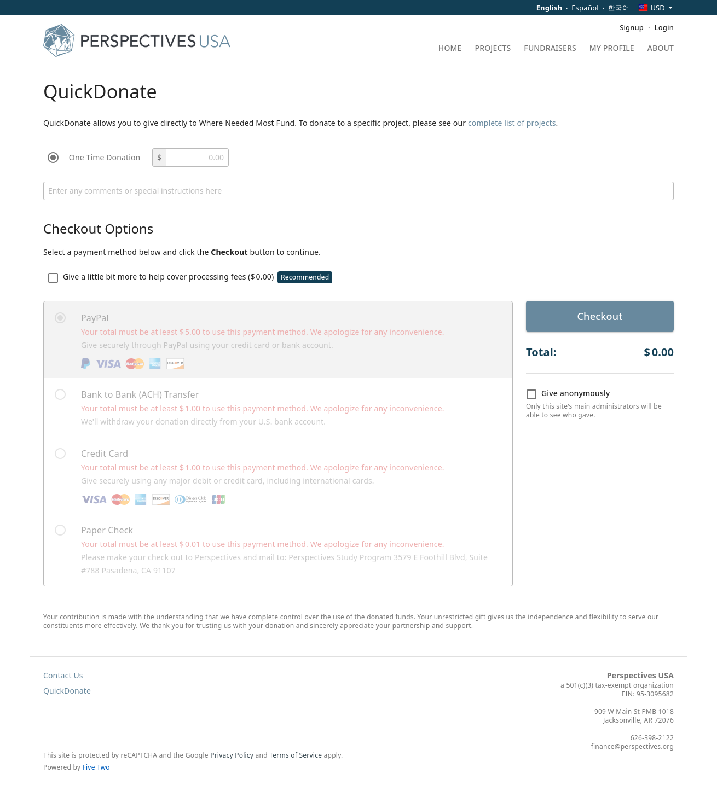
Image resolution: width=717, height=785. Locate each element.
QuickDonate (67, 690)
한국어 (619, 8)
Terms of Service (295, 755)
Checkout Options (98, 228)
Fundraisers (550, 48)
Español (585, 8)
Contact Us (63, 675)
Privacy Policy (231, 755)
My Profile (611, 48)
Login (664, 27)
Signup (632, 27)
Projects (493, 48)
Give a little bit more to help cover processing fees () (190, 277)
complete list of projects (512, 123)
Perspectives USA (640, 675)
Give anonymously (568, 394)
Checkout (599, 316)
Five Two (96, 767)
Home (450, 48)
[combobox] (656, 8)
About (660, 48)
